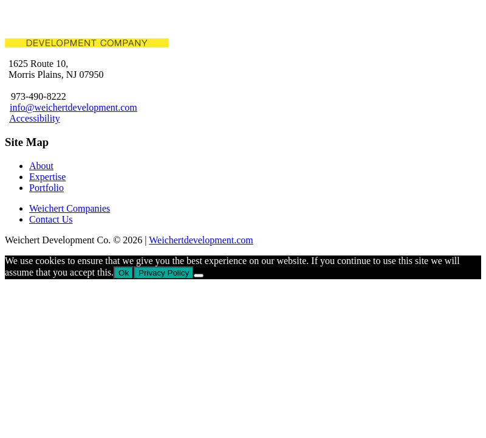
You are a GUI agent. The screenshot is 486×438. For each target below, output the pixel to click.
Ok (123, 272)
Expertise (47, 177)
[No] (199, 275)
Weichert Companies (69, 208)
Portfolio (46, 187)
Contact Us (51, 219)
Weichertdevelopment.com (201, 240)
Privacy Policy (164, 272)
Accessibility (34, 118)
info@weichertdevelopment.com (73, 107)
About (41, 166)
